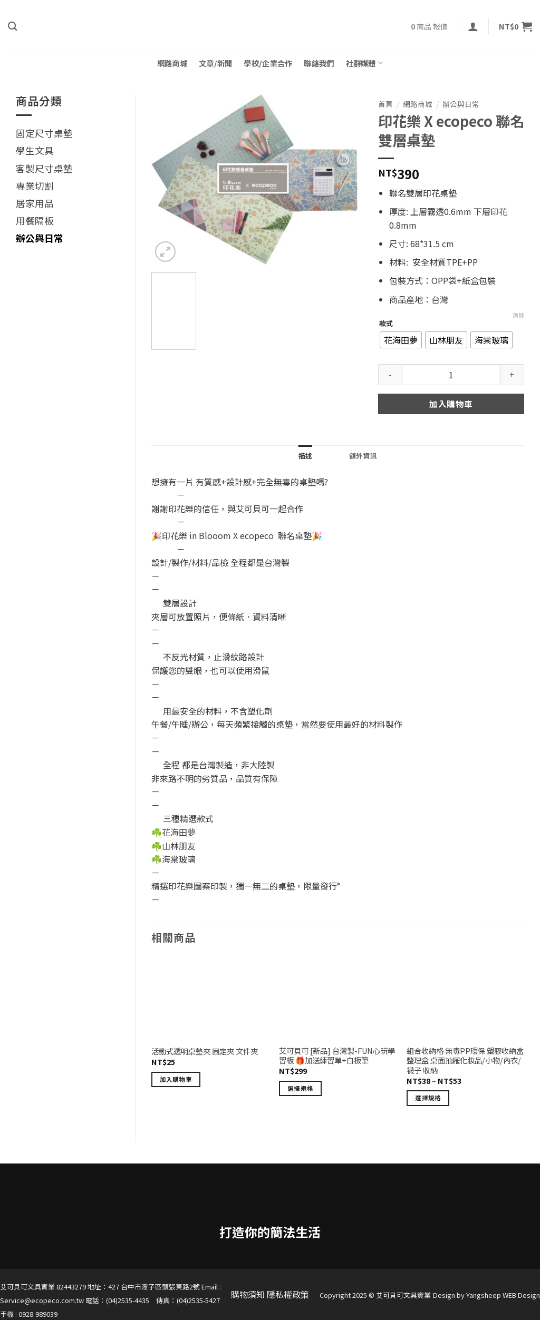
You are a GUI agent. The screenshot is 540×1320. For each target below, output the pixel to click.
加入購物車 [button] (176, 1079)
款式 (386, 323)
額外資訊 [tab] (363, 456)
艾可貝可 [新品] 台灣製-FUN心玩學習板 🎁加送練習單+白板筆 (337, 1055)
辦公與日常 (39, 238)
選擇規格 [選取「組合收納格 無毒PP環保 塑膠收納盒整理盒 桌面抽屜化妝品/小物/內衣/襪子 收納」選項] (428, 1097)
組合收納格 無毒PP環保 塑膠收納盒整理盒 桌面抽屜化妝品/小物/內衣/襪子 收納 (465, 1060)
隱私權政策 (288, 1294)
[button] (473, 26)
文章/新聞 (215, 63)
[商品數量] (451, 374)
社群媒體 (364, 63)
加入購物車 (450, 403)
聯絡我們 (319, 63)
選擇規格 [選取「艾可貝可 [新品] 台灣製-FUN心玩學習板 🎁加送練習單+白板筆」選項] (300, 1088)
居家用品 (35, 203)
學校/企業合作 (268, 63)
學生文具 (35, 150)
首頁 (385, 104)
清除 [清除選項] (518, 315)
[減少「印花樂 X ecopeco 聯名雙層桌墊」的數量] (390, 374)
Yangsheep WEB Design (503, 1295)
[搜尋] (12, 26)
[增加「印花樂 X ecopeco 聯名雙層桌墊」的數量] (512, 374)
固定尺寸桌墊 (44, 133)
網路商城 (172, 63)
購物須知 (248, 1294)
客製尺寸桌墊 (44, 168)
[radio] (400, 340)
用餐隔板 (35, 220)
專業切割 (35, 185)
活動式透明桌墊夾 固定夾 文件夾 (204, 1052)
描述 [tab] (305, 456)
